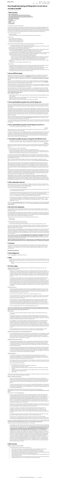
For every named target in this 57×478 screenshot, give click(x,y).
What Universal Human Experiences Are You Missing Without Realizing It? (19, 331)
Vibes (34, 3)
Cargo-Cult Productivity (11, 353)
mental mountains (20, 392)
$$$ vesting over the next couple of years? (41, 160)
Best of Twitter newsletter (46, 3)
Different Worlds (10, 310)
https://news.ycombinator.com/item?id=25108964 (15, 445)
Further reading (12, 22)
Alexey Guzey (10, 1)
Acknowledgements (12, 20)
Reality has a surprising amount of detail (14, 376)
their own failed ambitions (29, 117)
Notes (40, 3)
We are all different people (13, 14)
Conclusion (11, 19)
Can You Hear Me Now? (11, 287)
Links (37, 3)
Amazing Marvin (19, 49)
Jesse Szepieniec (13, 254)
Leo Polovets (46, 127)
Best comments (11, 23)
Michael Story (46, 143)
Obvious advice (23, 187)
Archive (48, 1)
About (45, 1)
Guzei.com (40, 477)
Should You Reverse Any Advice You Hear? (14, 339)
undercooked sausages (18, 202)
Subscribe (40, 1)
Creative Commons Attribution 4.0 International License (26, 477)
